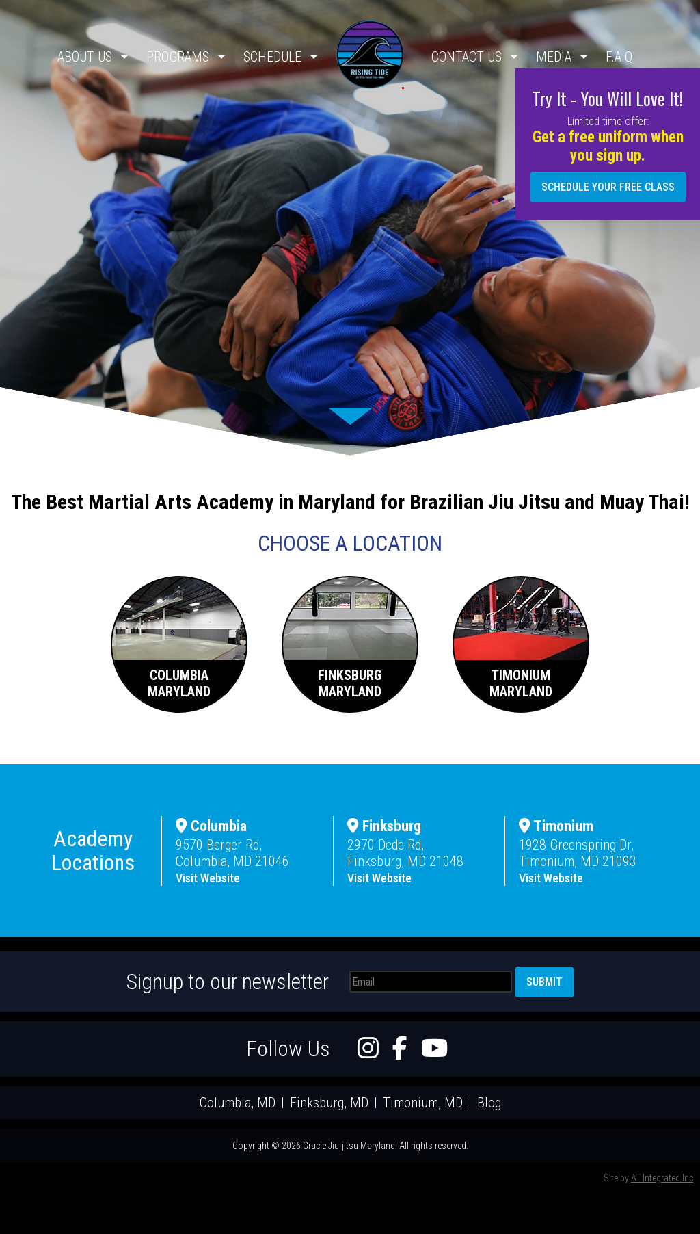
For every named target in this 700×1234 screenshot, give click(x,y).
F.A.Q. (621, 57)
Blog (489, 1102)
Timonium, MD (423, 1102)
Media (553, 57)
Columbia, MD (237, 1102)
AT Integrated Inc (662, 1177)
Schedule (272, 57)
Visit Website (208, 878)
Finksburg (384, 826)
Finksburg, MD (329, 1102)
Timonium (556, 826)
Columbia (211, 826)
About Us (84, 57)
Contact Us (466, 57)
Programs (177, 57)
